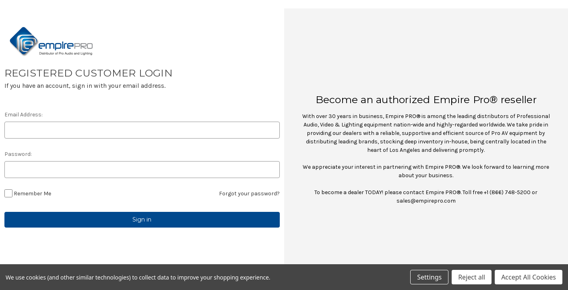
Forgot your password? (249, 193)
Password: (18, 154)
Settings (429, 277)
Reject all (471, 277)
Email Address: (23, 114)
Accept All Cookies (528, 277)
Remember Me (32, 193)
